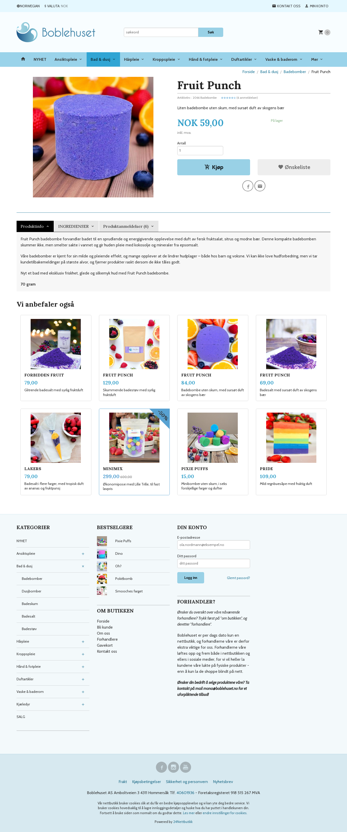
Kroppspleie (164, 59)
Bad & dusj (100, 59)
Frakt (123, 781)
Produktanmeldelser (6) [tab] (125, 226)
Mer (314, 59)
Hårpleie (131, 59)
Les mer (189, 813)
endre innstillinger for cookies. (225, 813)
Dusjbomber (31, 591)
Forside (248, 71)
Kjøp (213, 167)
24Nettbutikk (183, 822)
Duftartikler (241, 59)
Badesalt (28, 616)
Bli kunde (105, 627)
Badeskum (30, 603)
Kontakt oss (107, 651)
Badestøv (29, 629)
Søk (211, 32)
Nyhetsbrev (223, 781)
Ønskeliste (294, 167)
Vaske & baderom (281, 59)
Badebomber (32, 578)
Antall (181, 143)
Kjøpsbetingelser (146, 781)
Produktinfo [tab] (32, 226)
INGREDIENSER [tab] (73, 226)
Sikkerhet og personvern (187, 781)
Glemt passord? (238, 578)
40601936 (185, 792)
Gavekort (105, 645)
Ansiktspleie (65, 59)
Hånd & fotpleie (203, 59)
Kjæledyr (23, 704)
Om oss (103, 633)
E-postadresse (188, 537)
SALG (21, 716)
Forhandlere (107, 639)
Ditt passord (186, 556)
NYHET (40, 59)
